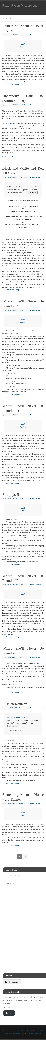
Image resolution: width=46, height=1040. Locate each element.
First (23, 44)
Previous (23, 47)
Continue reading (13, 84)
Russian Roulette (14, 704)
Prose (21, 34)
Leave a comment (35, 34)
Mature (26, 105)
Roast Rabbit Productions (19, 5)
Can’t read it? (32, 192)
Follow (9, 1013)
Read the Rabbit (19, 1031)
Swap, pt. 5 (10, 494)
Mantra (31, 1033)
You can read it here (9, 123)
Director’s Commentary (16, 717)
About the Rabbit (32, 1031)
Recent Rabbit (7, 1031)
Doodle (21, 105)
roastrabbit (7, 34)
